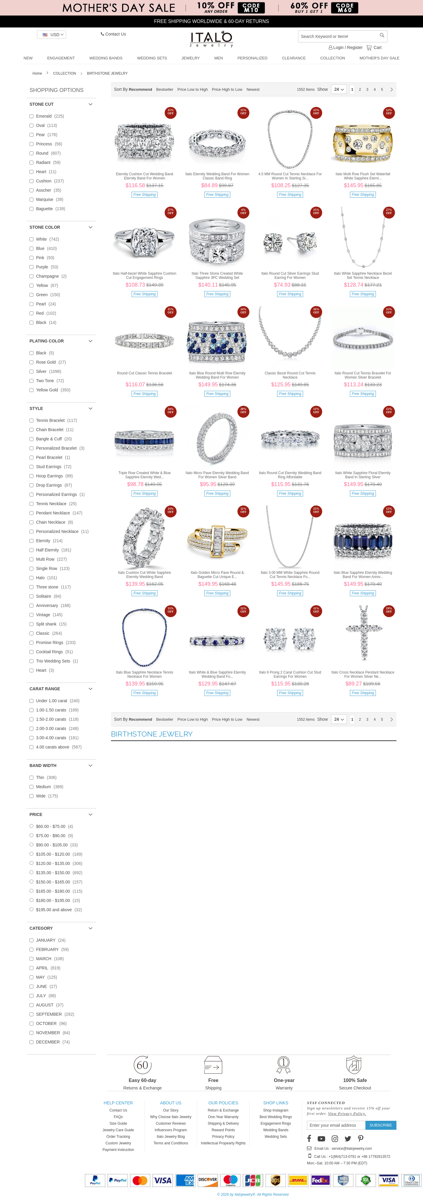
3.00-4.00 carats (59, 737)
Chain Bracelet (56, 429)
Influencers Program (171, 1130)
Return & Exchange (223, 1110)
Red (48, 313)
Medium (51, 786)
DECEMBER (54, 1042)
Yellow (49, 285)
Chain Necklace (56, 522)
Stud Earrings (55, 466)
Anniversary (55, 605)
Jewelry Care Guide (118, 1130)
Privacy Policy (223, 1137)
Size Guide (118, 1123)
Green (50, 294)
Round (50, 153)
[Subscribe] (380, 1125)
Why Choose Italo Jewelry (171, 1117)
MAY (48, 977)
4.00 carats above (60, 747)
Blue (48, 248)
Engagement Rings (275, 1123)
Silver (50, 371)
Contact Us (113, 34)
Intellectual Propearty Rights (223, 1143)
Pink (47, 257)
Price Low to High (192, 89)
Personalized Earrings (62, 494)
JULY (48, 995)
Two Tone (51, 380)
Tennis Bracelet (58, 420)
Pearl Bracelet (55, 457)
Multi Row (53, 559)
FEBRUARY (54, 949)
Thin (48, 777)
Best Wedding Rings (276, 1117)
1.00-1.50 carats (59, 710)
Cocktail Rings (56, 651)
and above (61, 909)
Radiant (50, 162)
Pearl (48, 304)
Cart (377, 47)
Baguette (52, 208)
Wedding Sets (276, 1137)
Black (48, 322)
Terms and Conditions (170, 1143)
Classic (51, 633)
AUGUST (51, 1005)
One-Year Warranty (223, 1117)
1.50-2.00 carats (59, 719)
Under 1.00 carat (59, 700)
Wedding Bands (275, 1130)
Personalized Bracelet (62, 448)
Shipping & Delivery (223, 1123)
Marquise (51, 199)
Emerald (52, 116)
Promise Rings (57, 642)
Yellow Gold (55, 390)
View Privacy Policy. (347, 1113)
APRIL (50, 968)
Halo (48, 577)
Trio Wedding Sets (58, 661)
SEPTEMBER (57, 1014)
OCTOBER (53, 1023)
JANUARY (52, 940)
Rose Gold (53, 362)
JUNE (48, 986)
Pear (48, 134)
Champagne (53, 276)
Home (38, 73)
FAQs (118, 1117)
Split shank (53, 624)
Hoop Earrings (56, 476)
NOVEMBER (55, 1032)
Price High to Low (227, 89)
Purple (49, 267)
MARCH (51, 958)
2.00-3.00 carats (59, 728)
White (49, 239)
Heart (48, 171)
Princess (51, 144)
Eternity (51, 540)
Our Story (170, 1110)
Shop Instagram (275, 1110)
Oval (48, 125)
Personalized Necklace (64, 531)
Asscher (50, 190)
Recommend (140, 89)
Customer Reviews (171, 1123)
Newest (252, 89)
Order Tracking (118, 1137)
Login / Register (346, 47)
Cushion (51, 181)
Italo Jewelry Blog (171, 1137)
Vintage (51, 614)
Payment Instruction (118, 1150)
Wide (49, 796)
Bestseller (164, 89)
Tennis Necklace (58, 503)
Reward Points (223, 1130)
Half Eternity (55, 550)
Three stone (55, 587)
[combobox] (343, 36)
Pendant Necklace (61, 513)
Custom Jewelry (118, 1143)
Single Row (54, 568)
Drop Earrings (55, 485)
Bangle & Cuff (55, 438)
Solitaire (50, 596)
